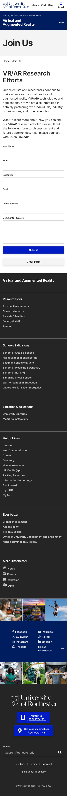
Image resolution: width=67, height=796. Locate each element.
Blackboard (10, 485)
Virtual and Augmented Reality (19, 22)
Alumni (7, 326)
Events (9, 574)
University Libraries (15, 414)
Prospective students (16, 306)
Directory (8, 460)
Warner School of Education (20, 382)
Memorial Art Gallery (15, 419)
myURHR (8, 490)
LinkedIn (23, 137)
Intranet (8, 445)
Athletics (11, 580)
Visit (43, 5)
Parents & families (14, 316)
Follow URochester (51, 648)
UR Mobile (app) (13, 470)
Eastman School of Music (18, 362)
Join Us (16, 60)
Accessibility (11, 526)
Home (6, 60)
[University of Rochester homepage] (16, 5)
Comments (13, 217)
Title (5, 160)
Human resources (14, 465)
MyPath (7, 495)
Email (6, 189)
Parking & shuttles (14, 475)
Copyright (47, 764)
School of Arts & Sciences (18, 352)
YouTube (45, 631)
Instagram (20, 641)
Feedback (20, 764)
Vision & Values (12, 531)
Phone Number (11, 203)
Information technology (17, 480)
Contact (8, 455)
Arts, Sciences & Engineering (22, 15)
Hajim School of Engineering (20, 357)
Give (50, 5)
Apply (35, 5)
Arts (8, 585)
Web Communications (16, 450)
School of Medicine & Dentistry (21, 367)
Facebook (19, 631)
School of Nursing (14, 372)
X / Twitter (20, 636)
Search (6, 747)
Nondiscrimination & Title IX (20, 541)
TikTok (44, 636)
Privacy (33, 764)
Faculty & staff (11, 321)
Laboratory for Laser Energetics (22, 387)
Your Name (9, 146)
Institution (8, 174)
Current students (13, 311)
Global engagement (15, 521)
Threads (19, 646)
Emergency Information (34, 771)
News (9, 568)
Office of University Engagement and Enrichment (32, 536)
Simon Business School (17, 377)
